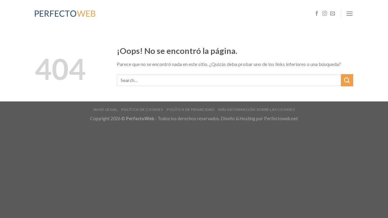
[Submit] (347, 80)
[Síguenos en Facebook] (316, 13)
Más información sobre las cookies (256, 109)
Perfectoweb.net (281, 118)
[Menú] (349, 13)
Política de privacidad (190, 109)
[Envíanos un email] (332, 13)
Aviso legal (105, 109)
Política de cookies (142, 109)
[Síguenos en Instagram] (324, 13)
